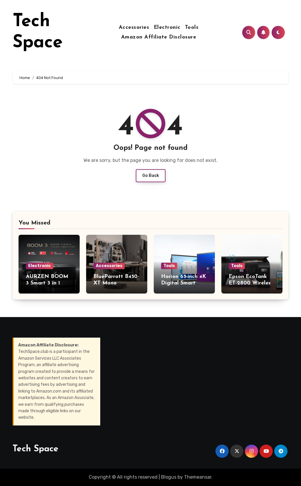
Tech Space (35, 449)
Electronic (167, 27)
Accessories (134, 27)
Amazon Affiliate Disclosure (158, 37)
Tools (192, 27)
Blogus (168, 477)
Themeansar (197, 477)
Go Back (150, 175)
